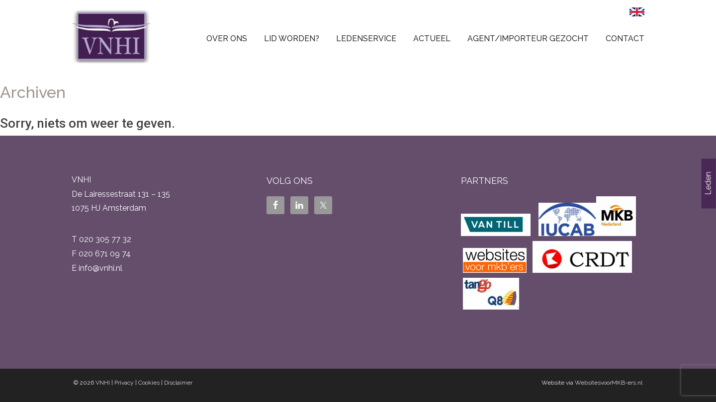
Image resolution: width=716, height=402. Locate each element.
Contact (625, 38)
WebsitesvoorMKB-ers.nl (608, 382)
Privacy (124, 382)
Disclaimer (178, 382)
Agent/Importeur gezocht (528, 38)
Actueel (431, 38)
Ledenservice (366, 38)
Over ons (226, 38)
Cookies (149, 382)
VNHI (102, 382)
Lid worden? (291, 38)
